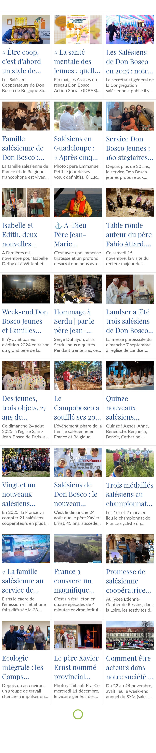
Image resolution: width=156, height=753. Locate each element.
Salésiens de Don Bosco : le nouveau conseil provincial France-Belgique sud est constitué (76, 494)
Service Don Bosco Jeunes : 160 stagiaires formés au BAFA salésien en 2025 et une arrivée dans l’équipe (128, 148)
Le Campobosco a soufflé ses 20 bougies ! (76, 407)
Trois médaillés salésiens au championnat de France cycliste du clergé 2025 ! (129, 494)
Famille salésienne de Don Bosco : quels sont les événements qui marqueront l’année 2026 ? (23, 148)
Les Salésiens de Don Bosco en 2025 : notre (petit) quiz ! (128, 61)
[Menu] (6, 6)
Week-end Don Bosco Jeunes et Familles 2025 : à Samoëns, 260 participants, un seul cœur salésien (25, 321)
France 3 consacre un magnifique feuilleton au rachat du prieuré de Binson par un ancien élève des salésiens (76, 580)
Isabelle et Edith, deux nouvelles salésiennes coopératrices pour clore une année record (24, 234)
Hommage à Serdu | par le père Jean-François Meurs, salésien (78, 321)
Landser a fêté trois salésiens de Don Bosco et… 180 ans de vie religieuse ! (128, 321)
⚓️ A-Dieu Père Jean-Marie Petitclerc (70, 234)
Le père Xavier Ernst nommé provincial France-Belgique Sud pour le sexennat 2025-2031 (77, 667)
